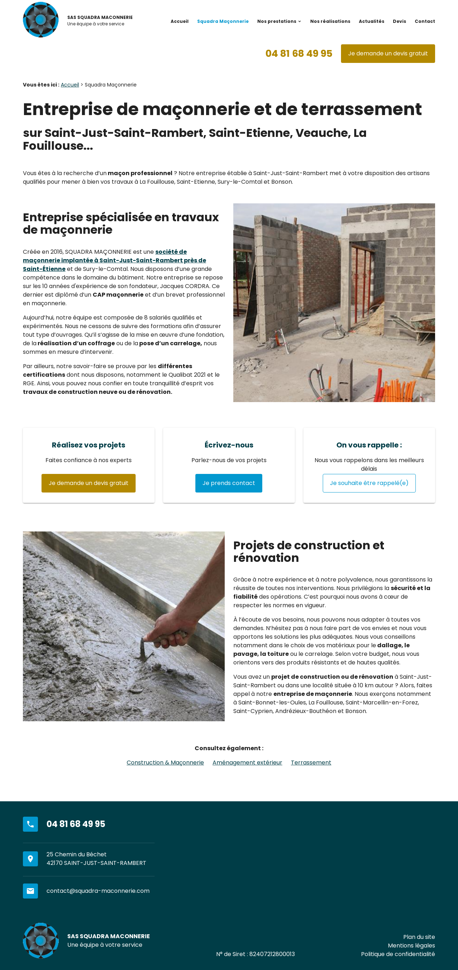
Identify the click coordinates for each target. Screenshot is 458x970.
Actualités (371, 21)
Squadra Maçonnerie (223, 21)
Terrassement (311, 762)
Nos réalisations (330, 21)
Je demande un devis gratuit (388, 53)
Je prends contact (229, 483)
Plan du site (419, 937)
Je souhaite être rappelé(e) (369, 483)
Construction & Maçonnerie (165, 762)
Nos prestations (276, 21)
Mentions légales (411, 945)
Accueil (180, 21)
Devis (399, 21)
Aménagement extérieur (247, 762)
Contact (425, 21)
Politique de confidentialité (398, 954)
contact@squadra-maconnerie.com (98, 891)
